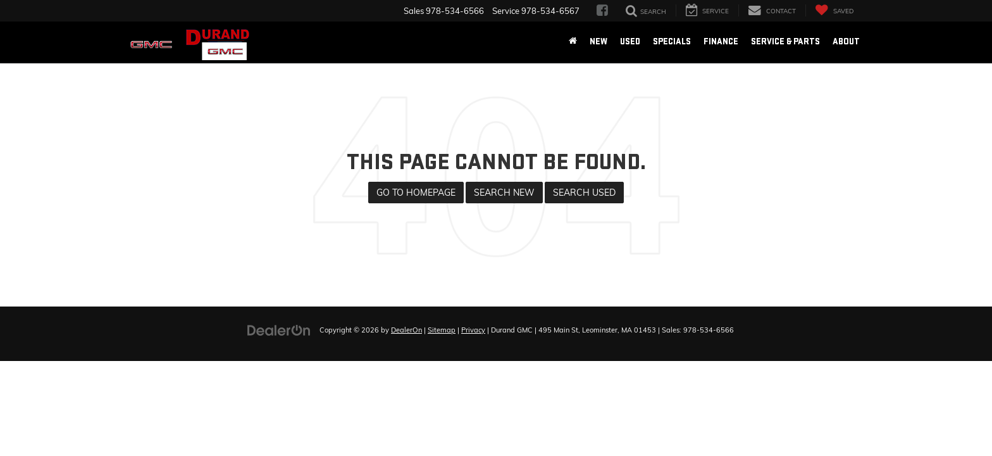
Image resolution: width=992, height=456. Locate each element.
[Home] (572, 42)
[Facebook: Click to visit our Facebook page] (602, 11)
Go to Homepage (416, 192)
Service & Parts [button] (785, 41)
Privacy (473, 330)
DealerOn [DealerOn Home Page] (406, 330)
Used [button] (630, 41)
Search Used (584, 192)
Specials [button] (672, 41)
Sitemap (442, 330)
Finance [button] (721, 41)
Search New (504, 192)
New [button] (598, 41)
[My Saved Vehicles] (834, 10)
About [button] (846, 41)
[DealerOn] (279, 329)
